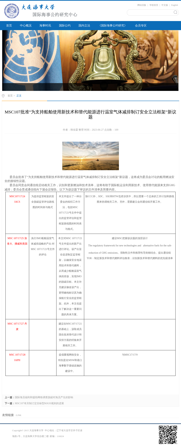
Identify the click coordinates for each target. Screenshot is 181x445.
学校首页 (154, 5)
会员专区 (141, 25)
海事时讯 (45, 25)
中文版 (164, 5)
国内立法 (84, 25)
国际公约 (65, 25)
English (174, 5)
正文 (19, 95)
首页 (9, 25)
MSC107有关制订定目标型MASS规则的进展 (39, 403)
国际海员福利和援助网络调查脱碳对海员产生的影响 (44, 397)
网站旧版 (141, 5)
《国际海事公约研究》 (112, 25)
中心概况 (25, 25)
